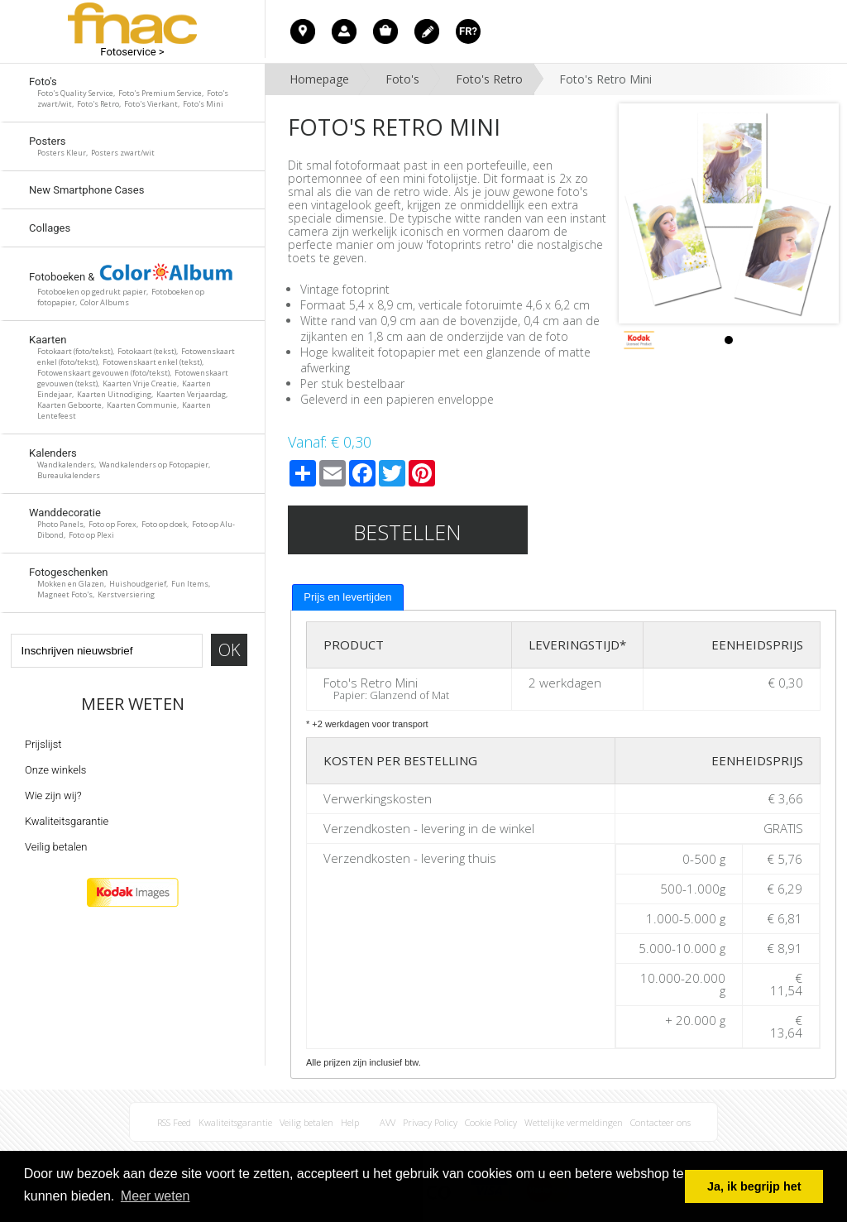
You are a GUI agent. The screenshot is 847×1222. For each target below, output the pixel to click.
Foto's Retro (489, 79)
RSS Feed (174, 1122)
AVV (387, 1122)
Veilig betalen (56, 847)
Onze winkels (55, 770)
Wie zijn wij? (53, 795)
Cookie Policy (491, 1122)
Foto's (402, 79)
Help (350, 1122)
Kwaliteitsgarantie (66, 821)
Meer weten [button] (155, 1196)
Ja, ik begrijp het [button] (754, 1186)
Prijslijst (43, 744)
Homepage (319, 79)
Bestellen (407, 532)
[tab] (347, 597)
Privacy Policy (430, 1122)
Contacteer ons (660, 1122)
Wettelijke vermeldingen (573, 1122)
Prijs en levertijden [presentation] (347, 597)
